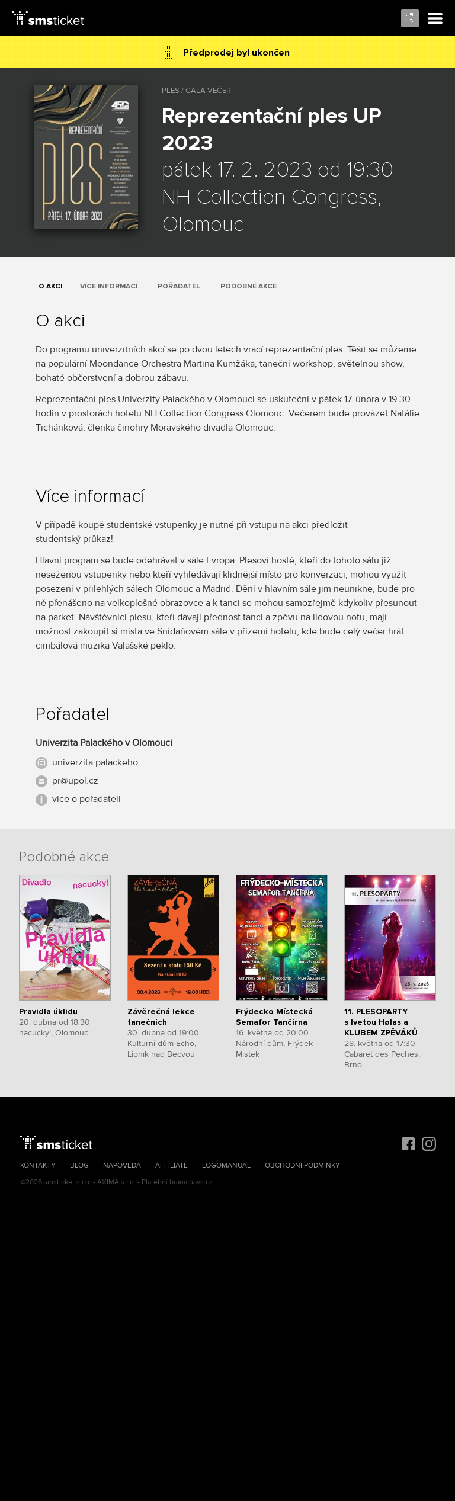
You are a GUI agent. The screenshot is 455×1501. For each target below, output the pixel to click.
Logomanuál (226, 1165)
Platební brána (164, 1182)
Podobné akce (248, 286)
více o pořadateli (86, 799)
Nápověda (122, 1165)
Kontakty (38, 1165)
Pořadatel (179, 286)
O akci (50, 286)
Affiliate (171, 1165)
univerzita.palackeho (95, 762)
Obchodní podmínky (302, 1165)
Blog (79, 1165)
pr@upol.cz (75, 781)
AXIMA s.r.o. (116, 1182)
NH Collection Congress (269, 198)
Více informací (108, 286)
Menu (435, 19)
